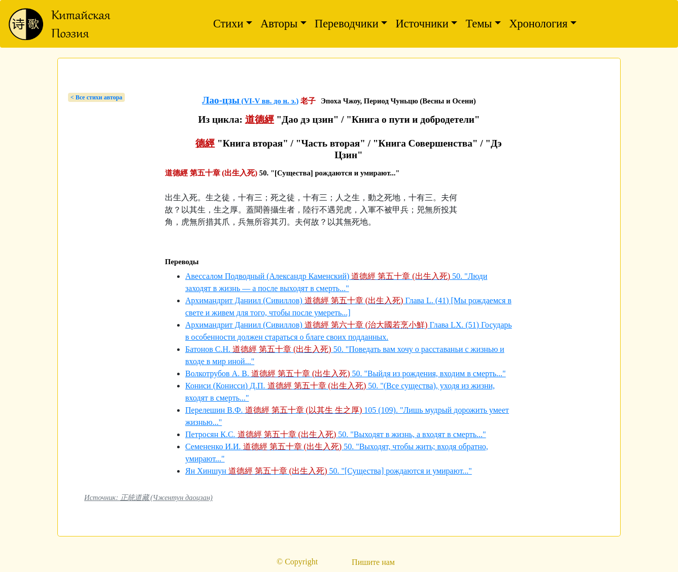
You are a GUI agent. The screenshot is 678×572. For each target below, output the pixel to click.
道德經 (259, 119)
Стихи (228, 23)
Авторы (278, 23)
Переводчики (347, 23)
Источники (421, 23)
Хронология (538, 23)
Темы (478, 23)
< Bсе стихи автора (96, 97)
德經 (205, 143)
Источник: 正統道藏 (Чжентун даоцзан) (148, 497)
